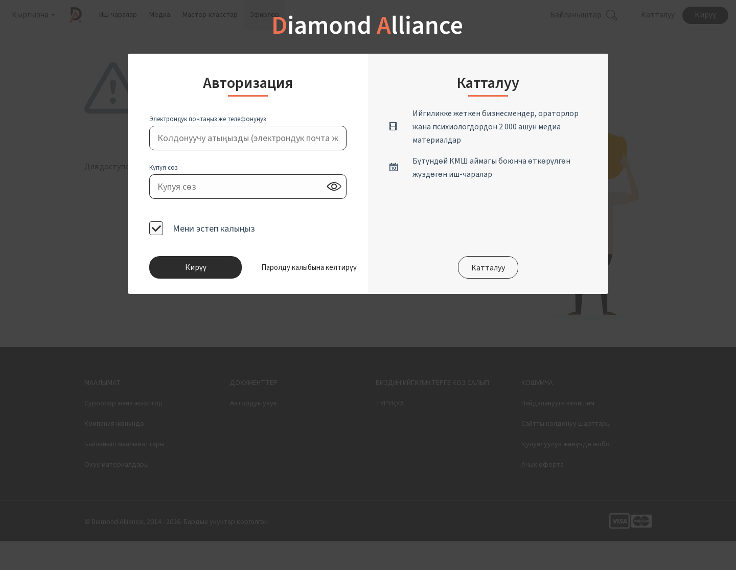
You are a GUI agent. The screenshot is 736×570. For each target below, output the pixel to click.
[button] (294, 267)
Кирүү (195, 267)
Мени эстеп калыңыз (213, 228)
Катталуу (488, 267)
